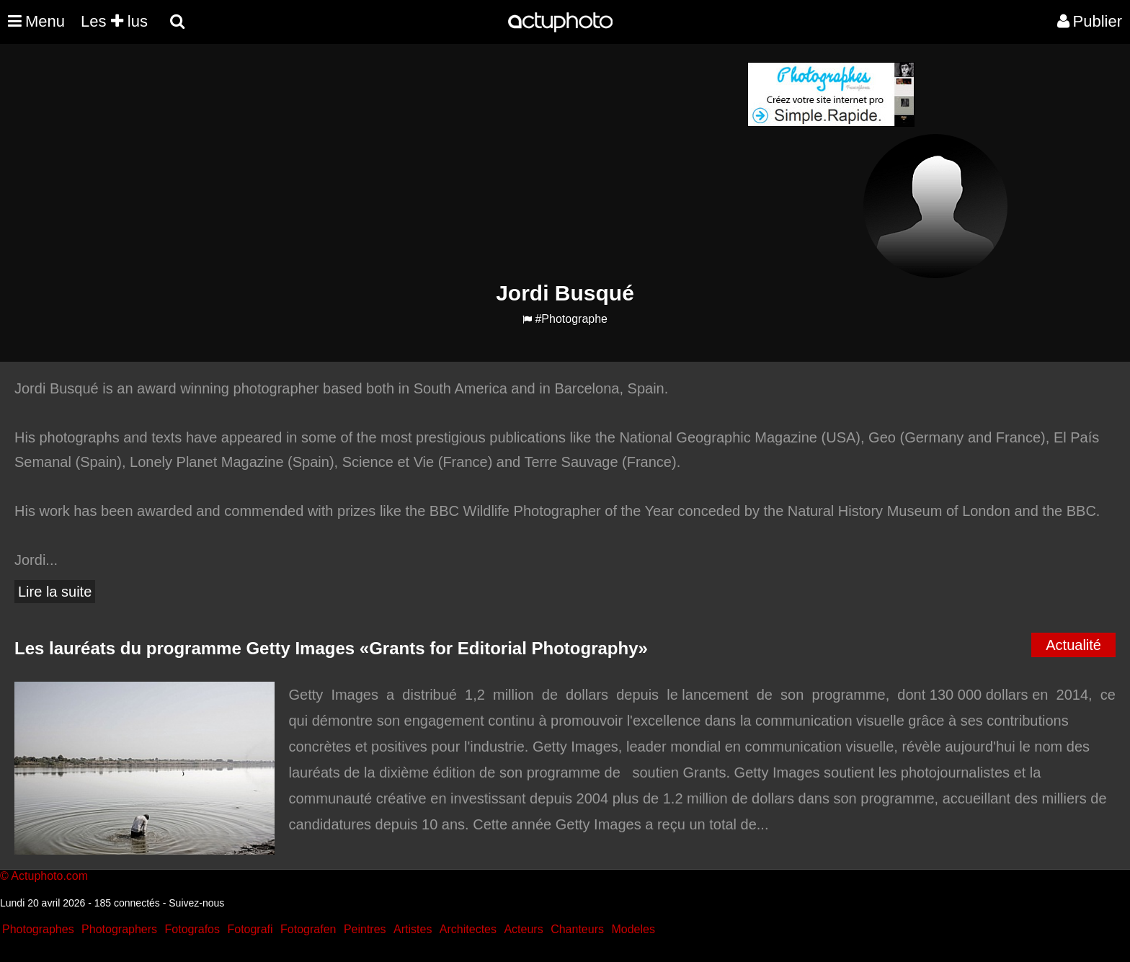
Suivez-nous (196, 903)
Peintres (365, 929)
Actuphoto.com (49, 876)
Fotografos (192, 929)
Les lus (114, 21)
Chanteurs (577, 929)
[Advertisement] (477, 163)
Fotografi (249, 929)
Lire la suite (55, 592)
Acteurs (523, 929)
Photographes (38, 929)
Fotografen (308, 929)
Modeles (632, 929)
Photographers (119, 929)
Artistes (412, 929)
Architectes (468, 929)
